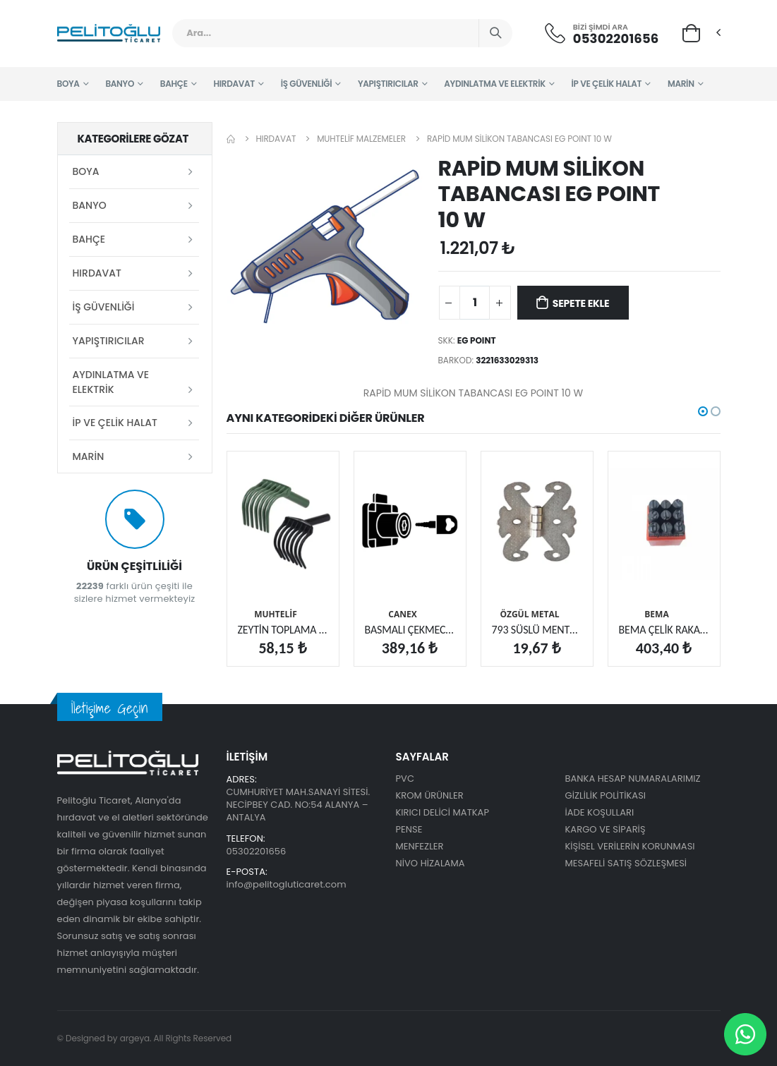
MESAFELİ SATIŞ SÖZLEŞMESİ (626, 863)
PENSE (409, 829)
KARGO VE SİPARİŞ (605, 829)
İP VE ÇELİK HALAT (607, 84)
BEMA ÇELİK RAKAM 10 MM (664, 629)
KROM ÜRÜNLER (430, 795)
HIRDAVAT (233, 84)
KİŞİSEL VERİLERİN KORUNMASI (630, 846)
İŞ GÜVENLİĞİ (306, 84)
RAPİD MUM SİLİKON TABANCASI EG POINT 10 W (519, 139)
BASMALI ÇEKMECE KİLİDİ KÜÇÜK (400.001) (410, 629)
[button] (691, 32)
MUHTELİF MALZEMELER (361, 139)
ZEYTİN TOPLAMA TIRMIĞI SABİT (283, 629)
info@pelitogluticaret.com (287, 884)
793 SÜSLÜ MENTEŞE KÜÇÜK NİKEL (537, 629)
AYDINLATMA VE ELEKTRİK (495, 84)
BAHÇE (174, 84)
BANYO (119, 84)
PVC (405, 778)
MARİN (681, 84)
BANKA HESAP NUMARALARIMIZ (633, 778)
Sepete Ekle (581, 303)
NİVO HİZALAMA (430, 863)
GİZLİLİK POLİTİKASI (605, 795)
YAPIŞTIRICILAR (388, 84)
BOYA (68, 84)
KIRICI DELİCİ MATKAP (443, 812)
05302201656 (616, 38)
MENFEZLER (420, 846)
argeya (135, 1038)
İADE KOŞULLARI (599, 812)
